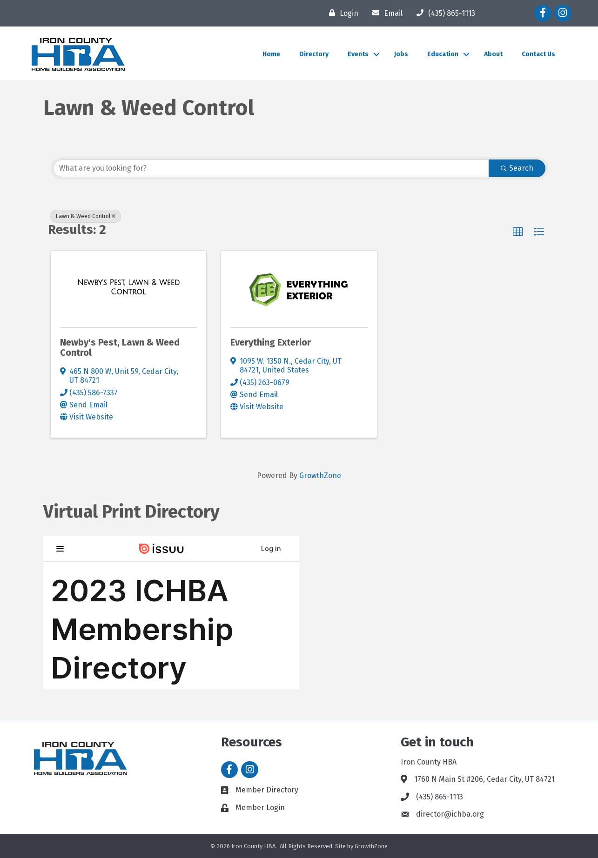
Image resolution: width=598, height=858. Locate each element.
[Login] (341, 13)
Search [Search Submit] (517, 168)
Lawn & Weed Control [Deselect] (85, 216)
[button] (518, 232)
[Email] (385, 13)
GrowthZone (320, 475)
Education (442, 54)
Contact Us (538, 54)
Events (358, 54)
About (493, 54)
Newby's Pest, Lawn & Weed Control (120, 347)
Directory (314, 54)
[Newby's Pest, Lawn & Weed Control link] (128, 287)
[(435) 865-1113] (443, 13)
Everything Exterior (270, 342)
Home (271, 54)
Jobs (401, 54)
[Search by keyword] (271, 168)
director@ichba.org (450, 814)
